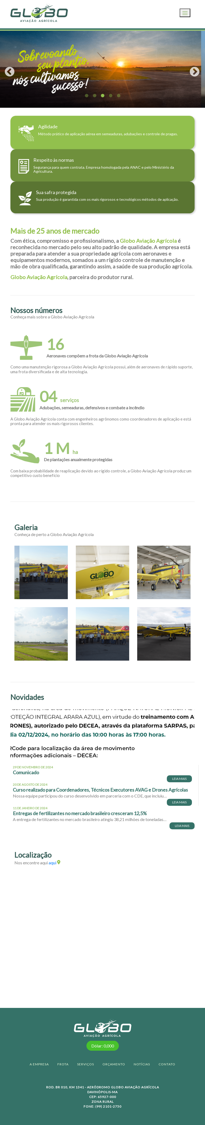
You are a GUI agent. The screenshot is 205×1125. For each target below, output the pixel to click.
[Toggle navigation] (185, 13)
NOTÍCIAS (142, 1064)
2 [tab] (94, 95)
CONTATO (167, 1064)
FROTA (63, 1064)
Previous (6, 69)
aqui (54, 862)
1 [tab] (86, 95)
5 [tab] (118, 95)
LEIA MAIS (179, 779)
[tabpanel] (102, 69)
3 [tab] (102, 95)
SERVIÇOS (85, 1064)
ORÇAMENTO (113, 1064)
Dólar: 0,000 (102, 1045)
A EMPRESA (39, 1064)
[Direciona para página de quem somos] (102, 132)
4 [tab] (110, 95)
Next (191, 69)
